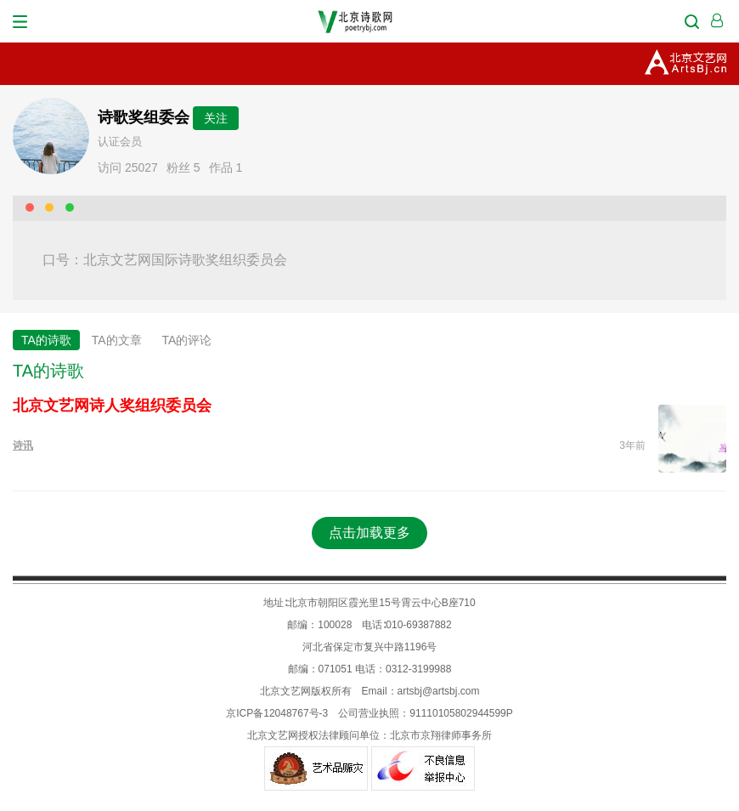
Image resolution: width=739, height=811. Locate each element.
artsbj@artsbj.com (439, 691)
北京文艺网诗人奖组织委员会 (112, 405)
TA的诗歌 (46, 340)
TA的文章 (117, 340)
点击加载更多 (369, 532)
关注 (216, 118)
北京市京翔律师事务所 (441, 735)
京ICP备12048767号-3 (277, 713)
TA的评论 (187, 340)
